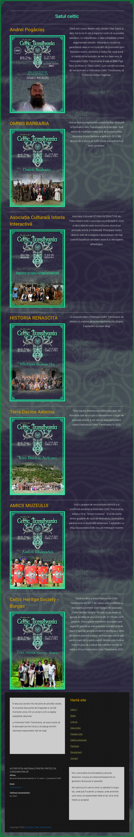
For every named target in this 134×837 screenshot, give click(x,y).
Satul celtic (75, 728)
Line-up (73, 722)
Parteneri (74, 746)
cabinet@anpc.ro (16, 787)
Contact (74, 758)
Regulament (76, 752)
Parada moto (76, 734)
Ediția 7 (73, 709)
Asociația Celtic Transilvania (38, 827)
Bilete (73, 715)
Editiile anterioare (78, 740)
